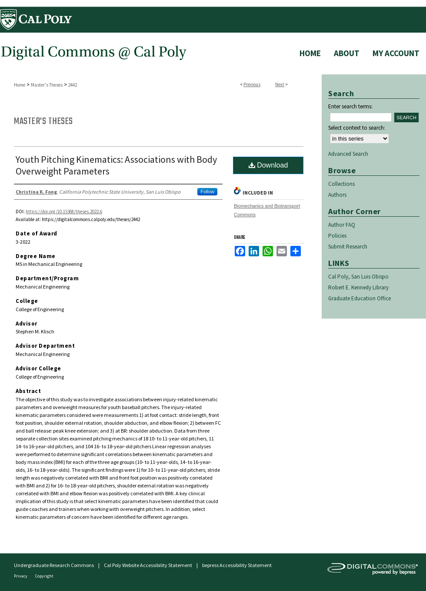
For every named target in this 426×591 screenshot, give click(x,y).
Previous (251, 84)
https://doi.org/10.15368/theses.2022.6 (64, 211)
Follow (207, 191)
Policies (337, 235)
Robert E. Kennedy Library (358, 287)
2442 (72, 85)
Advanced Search (348, 154)
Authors (337, 194)
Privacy (21, 576)
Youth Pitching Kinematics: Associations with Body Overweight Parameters (116, 165)
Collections (341, 184)
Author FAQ (341, 224)
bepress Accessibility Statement (237, 565)
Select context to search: (356, 127)
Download (268, 165)
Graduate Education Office (359, 298)
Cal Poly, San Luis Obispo (358, 276)
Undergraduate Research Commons (54, 565)
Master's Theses (47, 85)
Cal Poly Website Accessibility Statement (148, 565)
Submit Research (347, 246)
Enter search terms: (350, 106)
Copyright (44, 576)
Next (279, 84)
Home (19, 85)
